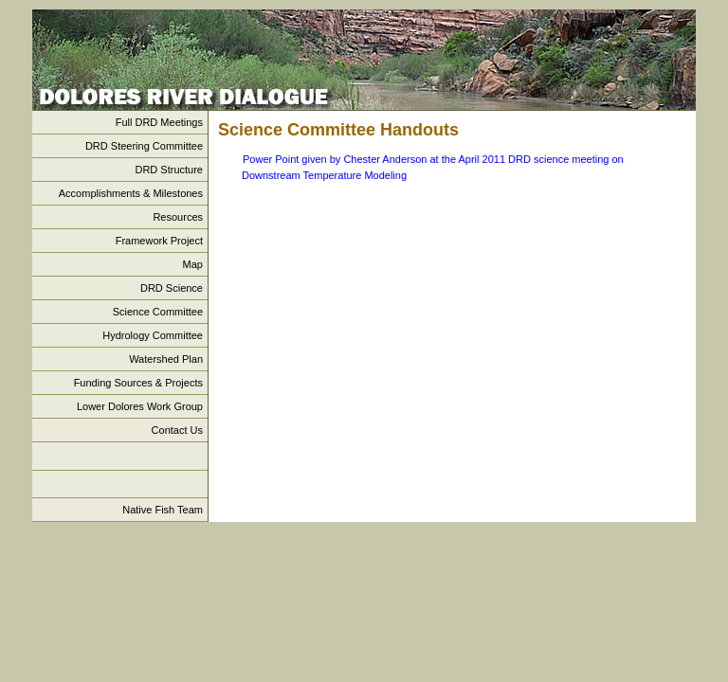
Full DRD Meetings (159, 122)
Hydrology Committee (152, 335)
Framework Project (159, 240)
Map (193, 264)
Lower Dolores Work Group (140, 406)
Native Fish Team (162, 509)
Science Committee (158, 311)
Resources (178, 217)
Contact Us (177, 430)
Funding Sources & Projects (138, 382)
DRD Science (171, 288)
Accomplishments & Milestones (131, 193)
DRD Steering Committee (144, 146)
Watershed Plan (166, 359)
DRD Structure (169, 169)
